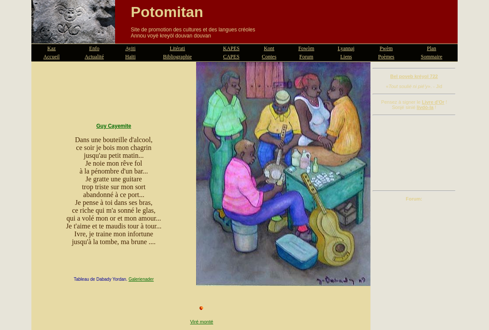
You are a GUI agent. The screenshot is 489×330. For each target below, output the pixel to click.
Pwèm (386, 48)
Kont (269, 48)
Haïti (130, 57)
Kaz (52, 48)
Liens (346, 57)
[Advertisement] (414, 153)
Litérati (177, 48)
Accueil (52, 57)
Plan (431, 48)
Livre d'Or (433, 102)
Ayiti (130, 48)
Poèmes (386, 57)
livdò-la (425, 107)
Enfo (94, 48)
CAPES (231, 57)
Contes (269, 57)
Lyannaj (346, 48)
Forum (306, 57)
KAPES (231, 48)
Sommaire (431, 57)
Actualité (94, 57)
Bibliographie (177, 57)
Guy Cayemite (113, 126)
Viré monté (201, 321)
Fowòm (306, 48)
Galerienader (141, 279)
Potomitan (167, 11)
